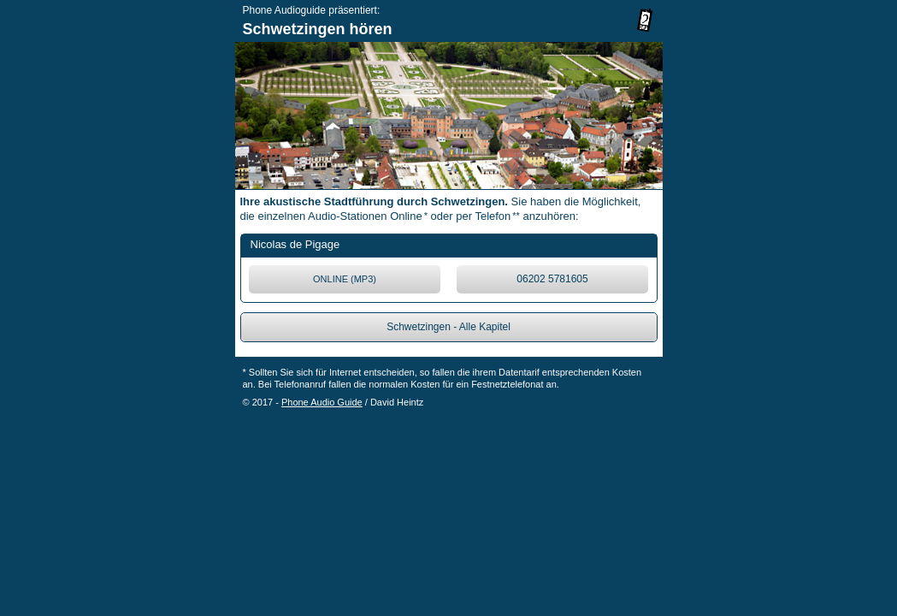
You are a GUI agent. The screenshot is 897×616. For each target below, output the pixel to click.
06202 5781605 (551, 279)
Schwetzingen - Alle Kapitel (448, 327)
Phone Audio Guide (322, 402)
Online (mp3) (344, 279)
